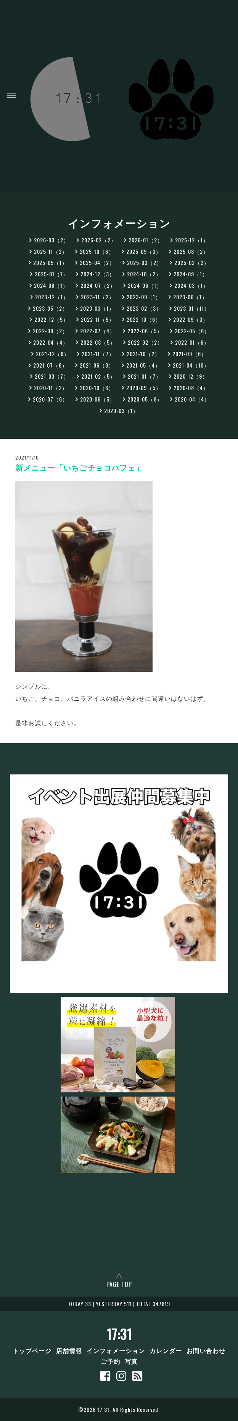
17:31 (119, 1334)
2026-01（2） (146, 240)
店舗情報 (69, 1350)
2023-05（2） (50, 308)
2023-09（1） (144, 297)
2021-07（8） (50, 365)
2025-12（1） (192, 240)
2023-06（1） (190, 297)
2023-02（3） (144, 308)
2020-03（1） (121, 410)
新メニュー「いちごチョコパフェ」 (79, 468)
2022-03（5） (98, 342)
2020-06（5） (97, 399)
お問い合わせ (206, 1350)
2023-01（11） (192, 308)
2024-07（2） (98, 285)
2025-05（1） (50, 262)
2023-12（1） (52, 297)
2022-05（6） (192, 331)
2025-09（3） (143, 251)
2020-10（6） (97, 388)
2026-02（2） (98, 240)
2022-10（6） (144, 319)
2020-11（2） (51, 388)
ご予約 (110, 1361)
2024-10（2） (144, 274)
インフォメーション (116, 1350)
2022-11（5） (97, 319)
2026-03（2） (51, 240)
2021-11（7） (98, 354)
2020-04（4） (192, 399)
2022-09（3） (190, 319)
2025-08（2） (191, 251)
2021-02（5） (98, 376)
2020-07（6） (50, 399)
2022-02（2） (145, 342)
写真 (131, 1361)
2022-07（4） (97, 331)
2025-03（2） (144, 262)
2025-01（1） (51, 274)
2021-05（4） (143, 365)
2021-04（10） (191, 365)
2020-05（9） (144, 399)
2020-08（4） (191, 388)
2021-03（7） (52, 376)
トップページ (32, 1350)
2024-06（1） (145, 285)
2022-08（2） (50, 331)
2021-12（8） (52, 354)
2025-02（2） (191, 262)
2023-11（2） (97, 297)
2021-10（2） (143, 354)
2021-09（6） (189, 354)
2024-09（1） (191, 274)
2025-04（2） (97, 262)
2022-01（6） (192, 342)
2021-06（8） (97, 365)
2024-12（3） (97, 274)
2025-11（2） (51, 251)
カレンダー (166, 1350)
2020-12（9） (191, 376)
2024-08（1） (51, 285)
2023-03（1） (97, 308)
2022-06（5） (144, 331)
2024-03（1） (191, 285)
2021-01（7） (144, 376)
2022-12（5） (51, 319)
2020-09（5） (143, 388)
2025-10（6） (97, 251)
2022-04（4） (50, 342)
